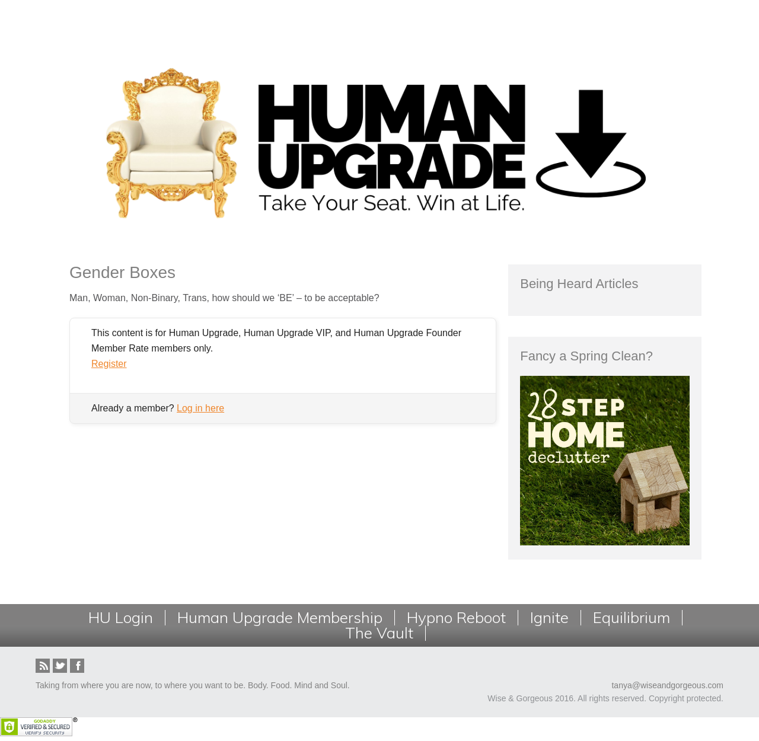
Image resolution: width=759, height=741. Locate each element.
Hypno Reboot (456, 617)
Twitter (60, 666)
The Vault (379, 633)
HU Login (120, 617)
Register (109, 364)
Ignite (549, 617)
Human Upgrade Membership (279, 617)
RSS (43, 666)
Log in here (200, 408)
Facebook (77, 666)
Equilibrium (631, 617)
